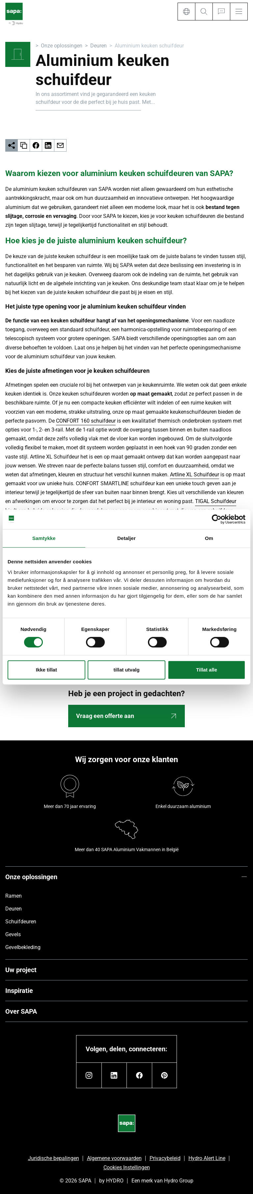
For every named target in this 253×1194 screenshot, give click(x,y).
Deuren (98, 46)
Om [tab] (209, 538)
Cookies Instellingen (126, 1167)
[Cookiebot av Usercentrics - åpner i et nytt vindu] (216, 519)
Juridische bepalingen (53, 1158)
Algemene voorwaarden (114, 1158)
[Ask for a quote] (221, 11)
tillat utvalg (126, 669)
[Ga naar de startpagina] (14, 14)
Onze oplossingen (61, 46)
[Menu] (239, 11)
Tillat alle (206, 669)
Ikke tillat (46, 669)
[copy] (24, 145)
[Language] (186, 11)
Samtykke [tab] (44, 538)
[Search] (203, 11)
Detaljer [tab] (126, 538)
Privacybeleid (165, 1158)
